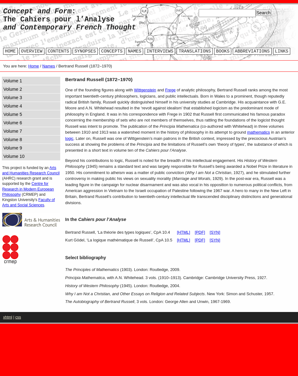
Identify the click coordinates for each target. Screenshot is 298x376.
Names (48, 66)
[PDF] (200, 232)
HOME (10, 51)
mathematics (258, 132)
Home (33, 66)
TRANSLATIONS (194, 51)
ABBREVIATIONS (252, 51)
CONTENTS (58, 51)
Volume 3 (12, 97)
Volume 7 (12, 131)
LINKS (281, 51)
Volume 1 (12, 80)
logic (69, 138)
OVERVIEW (32, 51)
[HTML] (183, 232)
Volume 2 (12, 89)
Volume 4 (12, 105)
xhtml (7, 317)
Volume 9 (12, 147)
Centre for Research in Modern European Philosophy (28, 188)
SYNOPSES (85, 51)
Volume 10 (14, 156)
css (18, 317)
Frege (170, 90)
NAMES (134, 51)
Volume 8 (12, 139)
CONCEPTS (112, 51)
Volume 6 (12, 122)
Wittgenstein (145, 90)
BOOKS (222, 51)
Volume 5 (12, 114)
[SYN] (215, 232)
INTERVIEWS (160, 51)
